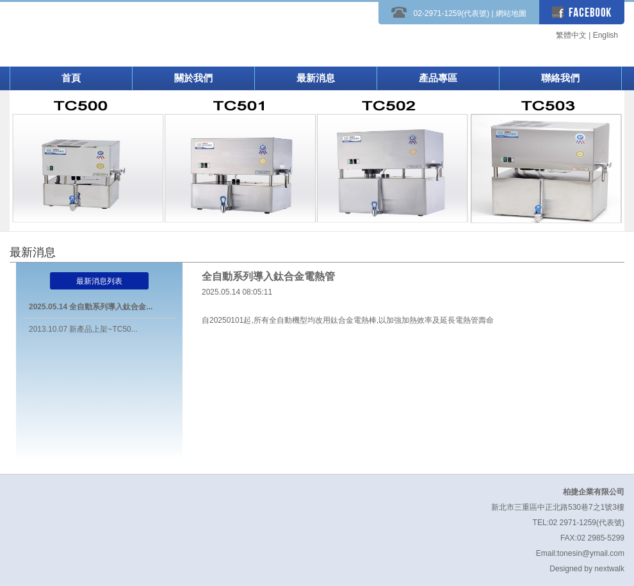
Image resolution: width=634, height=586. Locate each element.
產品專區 (438, 77)
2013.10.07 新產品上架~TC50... (83, 329)
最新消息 (316, 77)
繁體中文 (571, 35)
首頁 (71, 77)
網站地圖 (511, 13)
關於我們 (193, 77)
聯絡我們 (560, 77)
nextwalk (609, 568)
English (605, 35)
